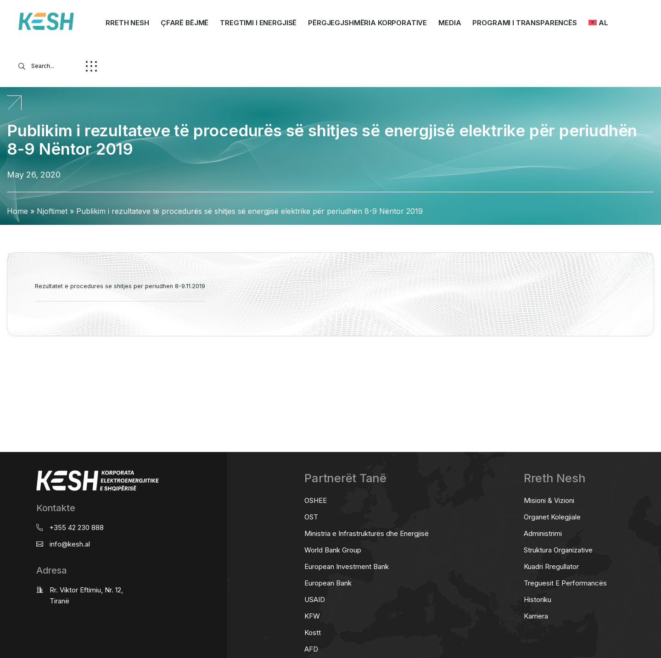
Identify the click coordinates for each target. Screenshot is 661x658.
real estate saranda (3, 372)
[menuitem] (598, 23)
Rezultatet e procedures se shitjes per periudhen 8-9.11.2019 (120, 286)
